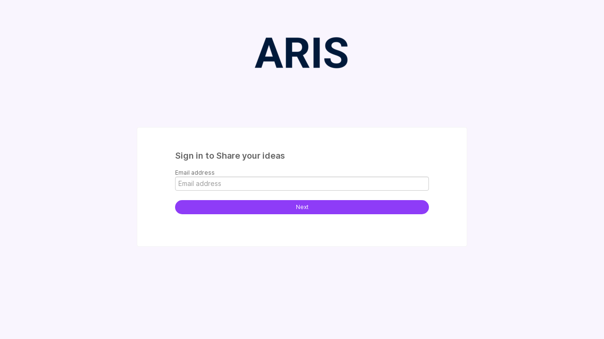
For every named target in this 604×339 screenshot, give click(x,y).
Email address (195, 172)
